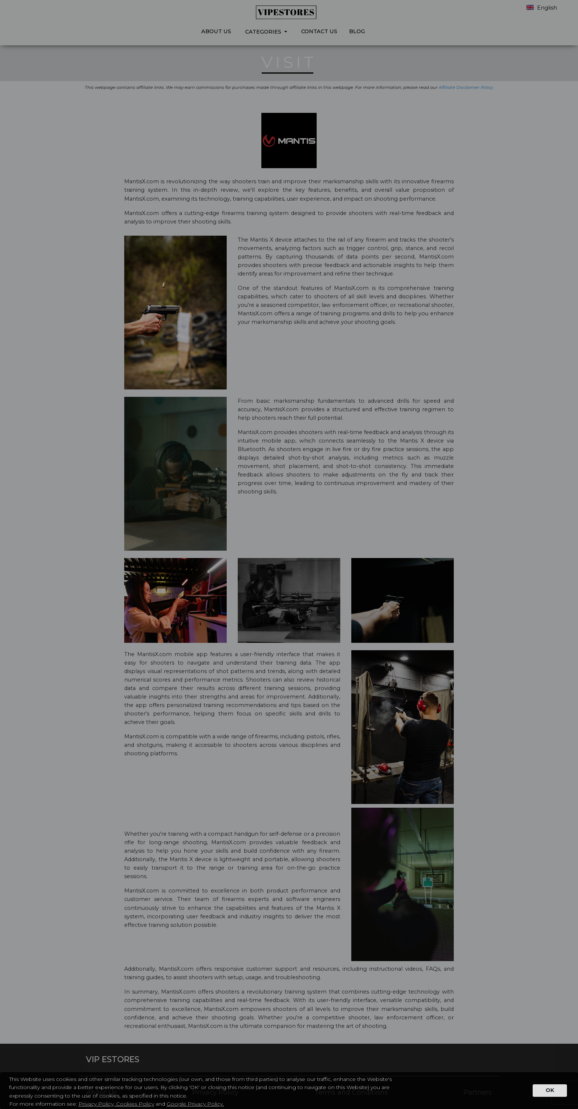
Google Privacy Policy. (195, 1104)
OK (550, 1090)
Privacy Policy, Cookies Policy (116, 1104)
